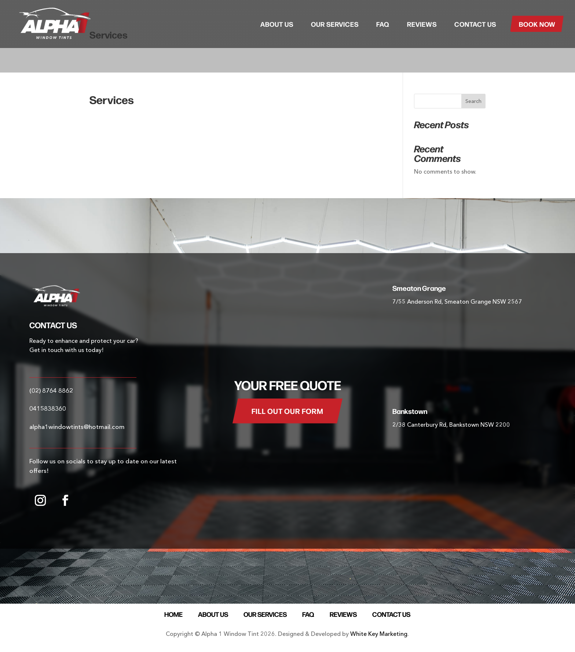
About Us (276, 24)
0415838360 (47, 408)
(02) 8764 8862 (51, 390)
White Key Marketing (378, 633)
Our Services (335, 24)
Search (473, 101)
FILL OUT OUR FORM (287, 410)
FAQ (382, 24)
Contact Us (475, 24)
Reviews (422, 24)
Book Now (537, 24)
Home (173, 612)
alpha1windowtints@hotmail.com (77, 426)
